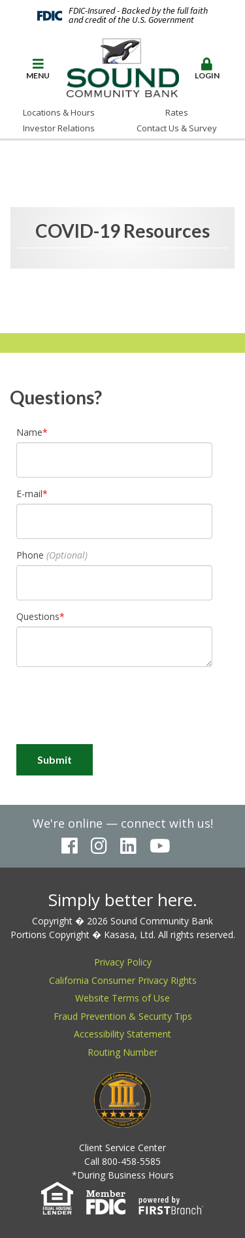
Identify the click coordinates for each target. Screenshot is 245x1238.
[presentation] (115, 705)
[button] (38, 69)
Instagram (99, 846)
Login (207, 68)
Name (29, 432)
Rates (176, 112)
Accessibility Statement (122, 1034)
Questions (37, 616)
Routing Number (122, 1052)
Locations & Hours (59, 112)
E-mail (29, 493)
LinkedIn (128, 846)
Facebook (69, 846)
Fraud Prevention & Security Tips (123, 1016)
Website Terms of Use (122, 998)
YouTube (160, 846)
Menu (38, 68)
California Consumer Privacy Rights (123, 980)
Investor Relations (59, 128)
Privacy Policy (123, 962)
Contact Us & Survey (177, 128)
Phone (30, 555)
